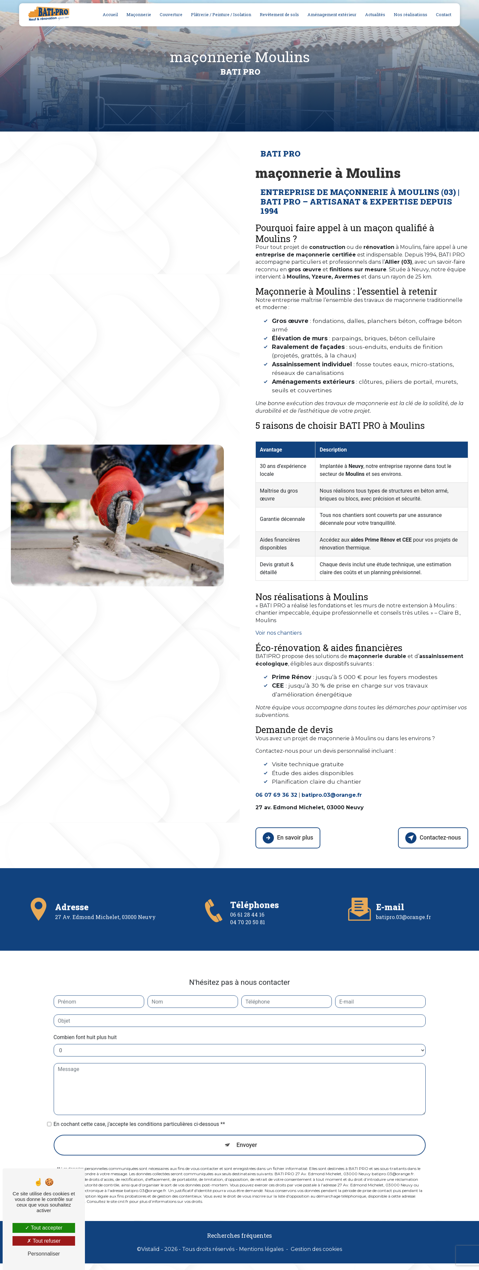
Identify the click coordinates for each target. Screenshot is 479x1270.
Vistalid (150, 1248)
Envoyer (247, 1123)
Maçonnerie (137, 14)
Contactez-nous (431, 837)
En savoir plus (289, 837)
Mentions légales (261, 1248)
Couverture (170, 14)
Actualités (374, 14)
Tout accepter (43, 1228)
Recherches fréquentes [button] (239, 1235)
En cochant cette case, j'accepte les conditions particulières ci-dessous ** (139, 1102)
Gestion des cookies (316, 1248)
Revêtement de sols (278, 14)
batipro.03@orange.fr (403, 894)
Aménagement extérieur (331, 14)
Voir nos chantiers (278, 633)
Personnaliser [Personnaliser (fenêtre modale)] (44, 1254)
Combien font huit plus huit (85, 1015)
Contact (442, 14)
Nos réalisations (409, 14)
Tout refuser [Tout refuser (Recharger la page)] (44, 1241)
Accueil (109, 14)
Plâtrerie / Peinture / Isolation (220, 14)
